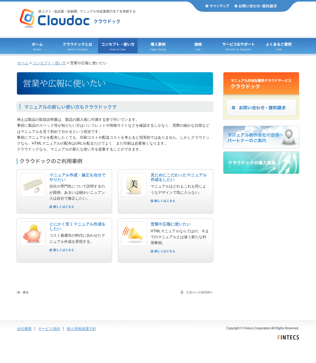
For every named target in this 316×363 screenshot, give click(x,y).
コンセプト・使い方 (49, 63)
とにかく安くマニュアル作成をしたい (77, 226)
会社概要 (24, 329)
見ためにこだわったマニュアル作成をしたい (179, 177)
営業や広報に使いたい (171, 224)
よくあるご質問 (278, 45)
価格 (198, 45)
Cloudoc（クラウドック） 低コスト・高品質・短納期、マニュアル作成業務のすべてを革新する (77, 18)
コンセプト (118, 45)
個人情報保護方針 (81, 329)
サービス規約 (49, 329)
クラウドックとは (78, 45)
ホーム (37, 45)
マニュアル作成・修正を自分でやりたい (77, 177)
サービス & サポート (238, 45)
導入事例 (158, 45)
